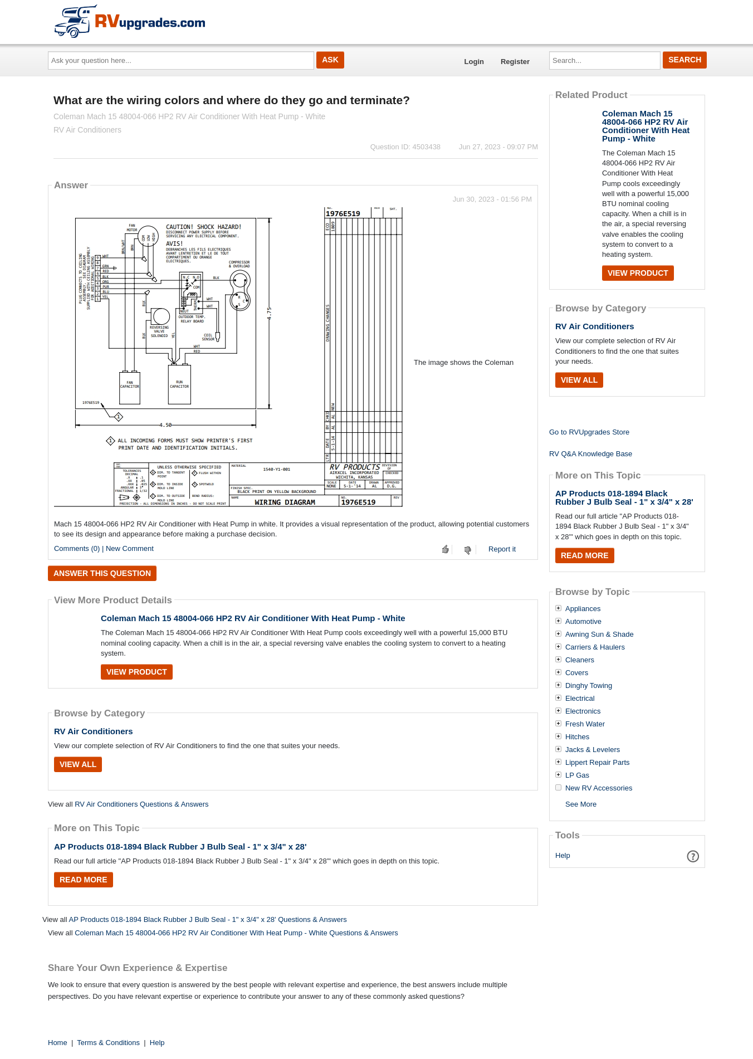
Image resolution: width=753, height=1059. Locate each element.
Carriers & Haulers (595, 647)
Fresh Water (585, 724)
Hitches (577, 737)
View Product (136, 671)
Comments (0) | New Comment (104, 548)
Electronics (583, 711)
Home (57, 1042)
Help (562, 855)
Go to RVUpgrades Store (589, 432)
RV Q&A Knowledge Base (590, 454)
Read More (83, 879)
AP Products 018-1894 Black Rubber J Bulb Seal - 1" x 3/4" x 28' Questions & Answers (207, 919)
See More (580, 804)
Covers (576, 673)
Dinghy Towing (588, 686)
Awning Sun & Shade (599, 634)
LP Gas (577, 775)
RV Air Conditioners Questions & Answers (141, 804)
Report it (502, 549)
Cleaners (579, 660)
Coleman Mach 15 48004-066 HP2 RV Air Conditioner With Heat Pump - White (253, 618)
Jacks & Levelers (592, 750)
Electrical (580, 698)
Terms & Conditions (108, 1042)
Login (474, 61)
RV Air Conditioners (93, 731)
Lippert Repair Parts (597, 763)
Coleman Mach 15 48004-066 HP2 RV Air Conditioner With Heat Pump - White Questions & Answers (236, 933)
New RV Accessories (598, 788)
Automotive (583, 622)
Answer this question (102, 573)
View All (78, 764)
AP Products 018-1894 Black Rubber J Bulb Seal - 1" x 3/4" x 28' (180, 846)
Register (515, 61)
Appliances (583, 609)
